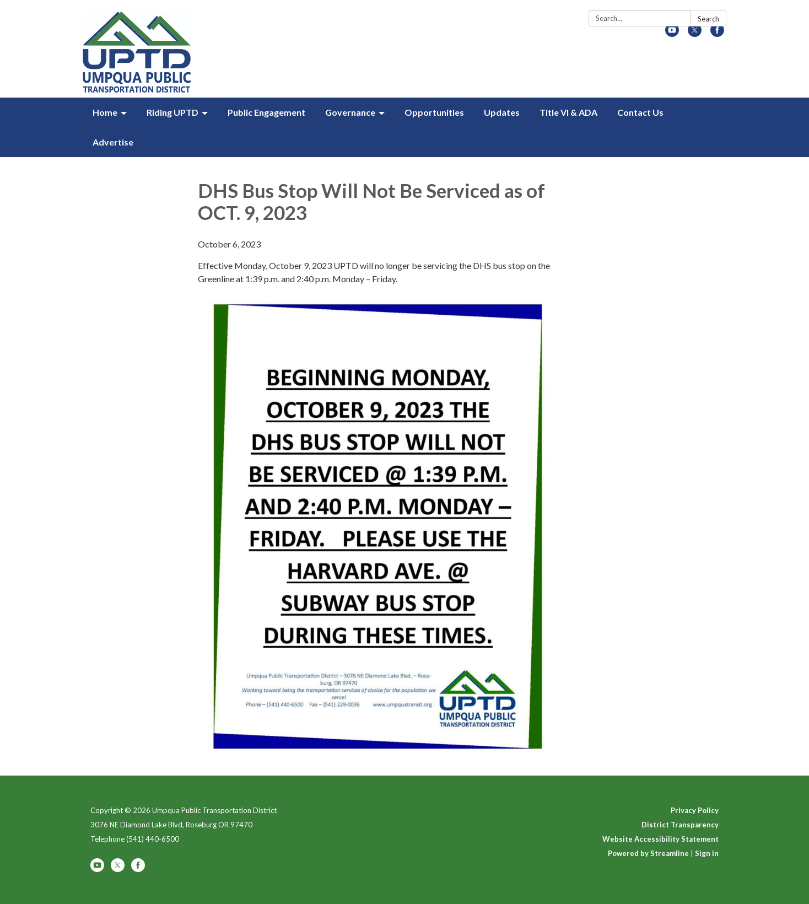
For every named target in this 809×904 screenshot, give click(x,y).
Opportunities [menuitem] (434, 112)
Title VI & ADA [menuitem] (568, 112)
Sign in (707, 853)
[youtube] (672, 33)
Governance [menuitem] (350, 112)
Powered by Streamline (648, 853)
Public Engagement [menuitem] (266, 112)
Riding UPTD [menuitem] (172, 112)
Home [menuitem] (105, 112)
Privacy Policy (695, 810)
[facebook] (717, 33)
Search (708, 18)
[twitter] (695, 33)
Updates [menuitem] (502, 112)
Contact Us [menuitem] (640, 112)
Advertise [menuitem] (113, 142)
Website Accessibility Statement (660, 839)
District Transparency (680, 824)
